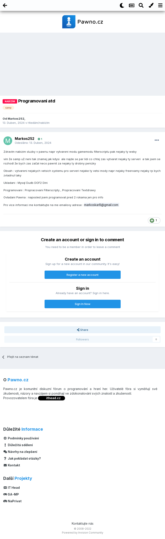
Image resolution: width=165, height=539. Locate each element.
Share (82, 329)
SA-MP (11, 494)
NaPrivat (12, 501)
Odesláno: (33, 142)
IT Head (11, 487)
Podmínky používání (21, 438)
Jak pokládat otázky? (22, 458)
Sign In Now (82, 304)
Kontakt (11, 465)
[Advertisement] (82, 65)
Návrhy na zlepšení (20, 452)
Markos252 (16, 118)
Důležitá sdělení (18, 445)
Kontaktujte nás (82, 523)
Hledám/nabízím (39, 122)
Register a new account (82, 274)
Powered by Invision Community (82, 532)
